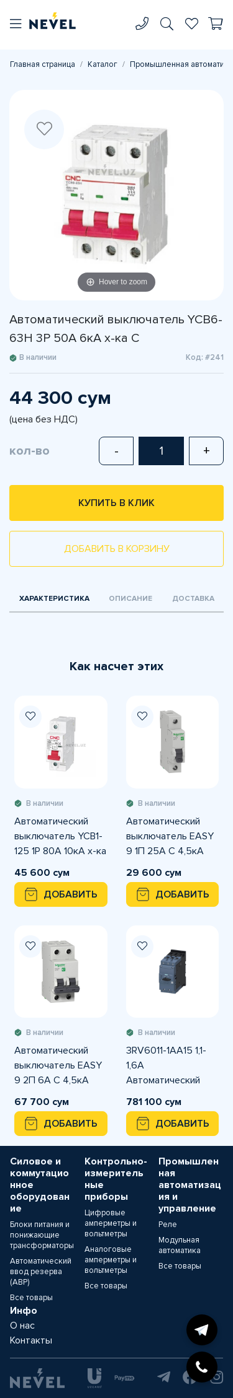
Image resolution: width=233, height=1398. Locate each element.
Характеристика (54, 598)
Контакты (31, 1340)
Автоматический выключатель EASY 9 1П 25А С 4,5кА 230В (170, 836)
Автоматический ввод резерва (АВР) (40, 1271)
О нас (22, 1325)
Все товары (31, 1298)
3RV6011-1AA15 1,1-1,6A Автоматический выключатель (166, 1066)
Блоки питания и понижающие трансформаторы (42, 1235)
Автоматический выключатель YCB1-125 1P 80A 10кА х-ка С (60, 836)
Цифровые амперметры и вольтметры (111, 1223)
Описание (130, 598)
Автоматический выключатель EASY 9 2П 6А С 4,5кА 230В (58, 1066)
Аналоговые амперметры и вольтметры (111, 1259)
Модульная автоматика (179, 1245)
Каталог (102, 64)
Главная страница (42, 64)
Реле (167, 1225)
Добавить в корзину (117, 549)
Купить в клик (116, 503)
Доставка (193, 598)
